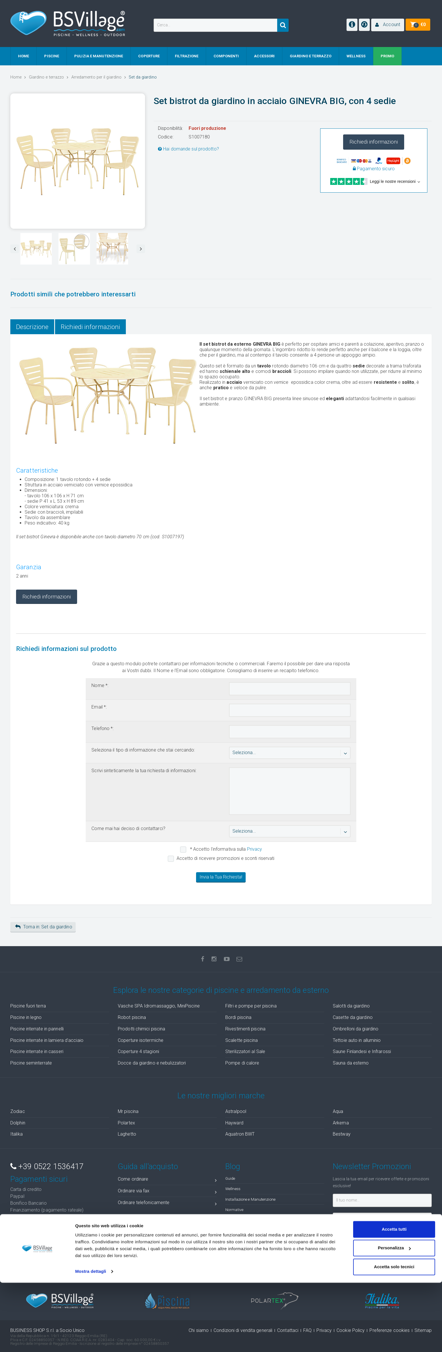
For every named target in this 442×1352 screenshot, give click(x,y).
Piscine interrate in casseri (36, 1051)
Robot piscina (132, 1017)
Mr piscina (128, 1111)
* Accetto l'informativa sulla (225, 849)
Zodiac (17, 1111)
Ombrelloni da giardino (355, 1029)
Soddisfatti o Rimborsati (51, 1225)
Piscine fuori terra (28, 1006)
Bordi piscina (238, 1017)
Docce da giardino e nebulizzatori (152, 1063)
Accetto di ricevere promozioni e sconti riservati (226, 858)
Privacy (254, 849)
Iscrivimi (350, 1248)
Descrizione (32, 326)
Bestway (342, 1134)
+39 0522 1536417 (46, 1166)
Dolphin (17, 1123)
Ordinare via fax (167, 1192)
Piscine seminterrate (31, 1063)
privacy (388, 1235)
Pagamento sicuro (374, 168)
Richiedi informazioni (373, 142)
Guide (230, 1178)
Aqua (338, 1111)
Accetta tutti (394, 1298)
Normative (234, 1209)
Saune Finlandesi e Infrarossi (362, 1051)
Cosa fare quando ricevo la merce (167, 1234)
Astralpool (235, 1111)
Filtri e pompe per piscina (251, 1006)
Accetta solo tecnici (394, 1336)
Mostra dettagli (90, 1340)
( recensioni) (391, 1271)
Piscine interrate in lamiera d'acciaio (46, 1040)
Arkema (341, 1123)
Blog (232, 1166)
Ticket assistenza (167, 1257)
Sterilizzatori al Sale (245, 1051)
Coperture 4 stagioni (138, 1051)
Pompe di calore (242, 1063)
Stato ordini (167, 1246)
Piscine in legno (26, 1017)
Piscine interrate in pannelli (37, 1029)
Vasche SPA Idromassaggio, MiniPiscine (159, 1006)
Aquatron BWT (240, 1134)
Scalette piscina (241, 1040)
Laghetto (127, 1134)
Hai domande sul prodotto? (188, 149)
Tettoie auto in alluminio (357, 1040)
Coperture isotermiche (140, 1040)
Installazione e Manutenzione (250, 1199)
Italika (16, 1134)
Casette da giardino (353, 1017)
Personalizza (394, 1317)
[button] (387, 25)
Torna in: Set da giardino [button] (43, 926)
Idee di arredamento (242, 1220)
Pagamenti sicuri (39, 1179)
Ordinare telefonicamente (167, 1204)
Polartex (126, 1123)
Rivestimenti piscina (245, 1029)
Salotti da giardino (351, 1006)
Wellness (232, 1188)
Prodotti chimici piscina (141, 1029)
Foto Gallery (235, 1230)
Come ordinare (167, 1180)
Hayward (234, 1123)
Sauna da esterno (351, 1063)
